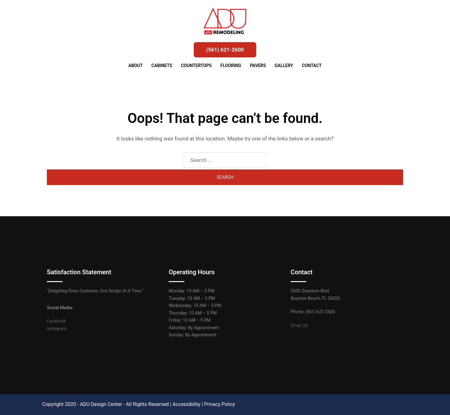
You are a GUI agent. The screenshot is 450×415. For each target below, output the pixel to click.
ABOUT (135, 65)
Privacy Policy (219, 404)
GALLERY (284, 65)
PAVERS (258, 65)
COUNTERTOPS (196, 65)
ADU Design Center (101, 404)
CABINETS (162, 65)
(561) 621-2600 (225, 49)
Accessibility (186, 404)
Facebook (56, 321)
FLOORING (230, 65)
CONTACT (312, 65)
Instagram (57, 328)
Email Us (299, 325)
